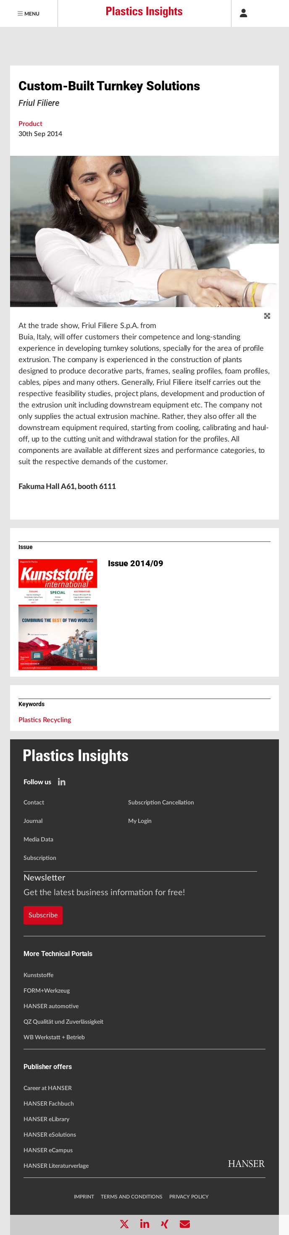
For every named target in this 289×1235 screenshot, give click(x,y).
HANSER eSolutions (50, 1135)
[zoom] (267, 316)
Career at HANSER (48, 1088)
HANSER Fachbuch (49, 1104)
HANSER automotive (51, 1006)
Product (30, 124)
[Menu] (29, 13)
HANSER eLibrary (46, 1119)
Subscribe (43, 915)
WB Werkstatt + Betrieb (54, 1038)
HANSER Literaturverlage (56, 1166)
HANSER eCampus (48, 1151)
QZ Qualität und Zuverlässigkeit (63, 1022)
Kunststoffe (38, 975)
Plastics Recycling (44, 720)
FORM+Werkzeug (47, 991)
